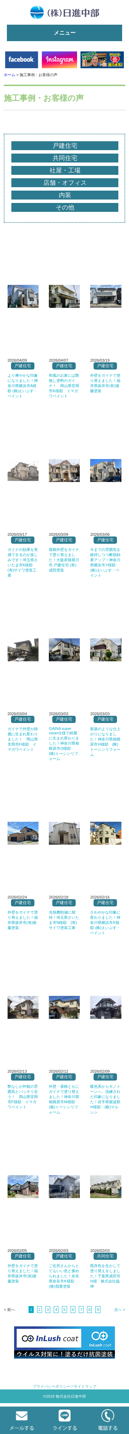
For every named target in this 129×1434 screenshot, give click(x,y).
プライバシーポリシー (52, 1386)
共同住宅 (65, 158)
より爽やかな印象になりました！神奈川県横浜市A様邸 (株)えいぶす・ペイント (23, 385)
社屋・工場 (65, 170)
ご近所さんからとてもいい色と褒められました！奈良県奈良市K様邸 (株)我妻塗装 (64, 1276)
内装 (65, 195)
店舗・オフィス (65, 182)
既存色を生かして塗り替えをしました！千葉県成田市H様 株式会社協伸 (105, 1276)
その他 (65, 207)
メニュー (65, 33)
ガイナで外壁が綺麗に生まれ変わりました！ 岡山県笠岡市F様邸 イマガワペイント (23, 739)
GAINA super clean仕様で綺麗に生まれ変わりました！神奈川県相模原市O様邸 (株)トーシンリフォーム (64, 743)
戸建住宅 (65, 145)
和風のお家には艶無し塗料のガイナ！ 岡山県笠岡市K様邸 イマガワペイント (64, 385)
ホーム (9, 75)
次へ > (119, 1310)
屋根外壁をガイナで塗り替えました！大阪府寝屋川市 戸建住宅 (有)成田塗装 (64, 559)
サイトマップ (85, 1386)
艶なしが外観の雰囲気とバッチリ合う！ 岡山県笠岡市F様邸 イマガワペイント (23, 1096)
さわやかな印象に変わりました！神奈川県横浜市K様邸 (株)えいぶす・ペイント (105, 922)
